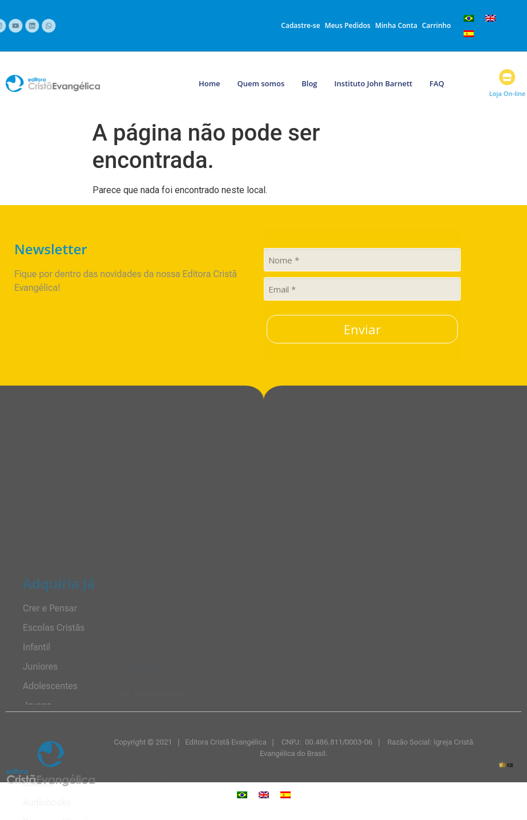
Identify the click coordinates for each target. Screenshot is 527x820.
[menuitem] (469, 18)
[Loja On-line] (515, 77)
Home (209, 83)
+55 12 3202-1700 (165, 27)
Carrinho (436, 25)
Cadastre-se (300, 25)
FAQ (436, 83)
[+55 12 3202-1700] (133, 25)
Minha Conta (396, 25)
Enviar (362, 329)
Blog (309, 83)
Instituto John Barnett (374, 83)
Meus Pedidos (348, 25)
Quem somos (261, 83)
